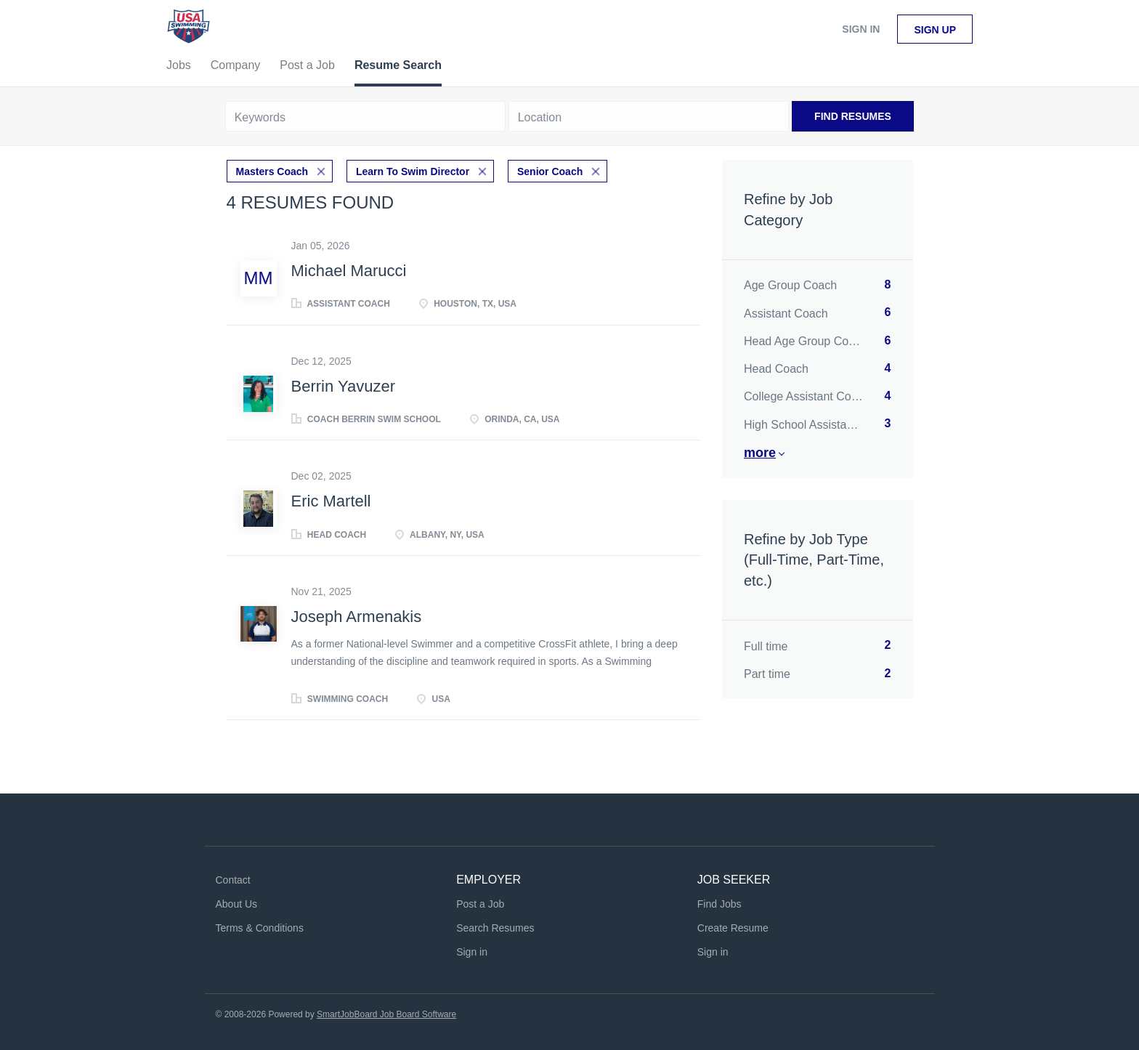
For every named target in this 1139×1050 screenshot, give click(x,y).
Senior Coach (550, 171)
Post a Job (480, 904)
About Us (237, 904)
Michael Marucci (349, 271)
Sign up (935, 30)
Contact (233, 880)
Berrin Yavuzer (343, 386)
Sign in (861, 29)
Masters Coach (272, 171)
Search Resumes (495, 928)
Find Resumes (852, 116)
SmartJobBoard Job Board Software (386, 1014)
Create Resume (733, 928)
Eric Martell (331, 501)
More (760, 452)
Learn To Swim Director (412, 171)
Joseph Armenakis (356, 616)
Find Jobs (719, 904)
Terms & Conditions (260, 928)
